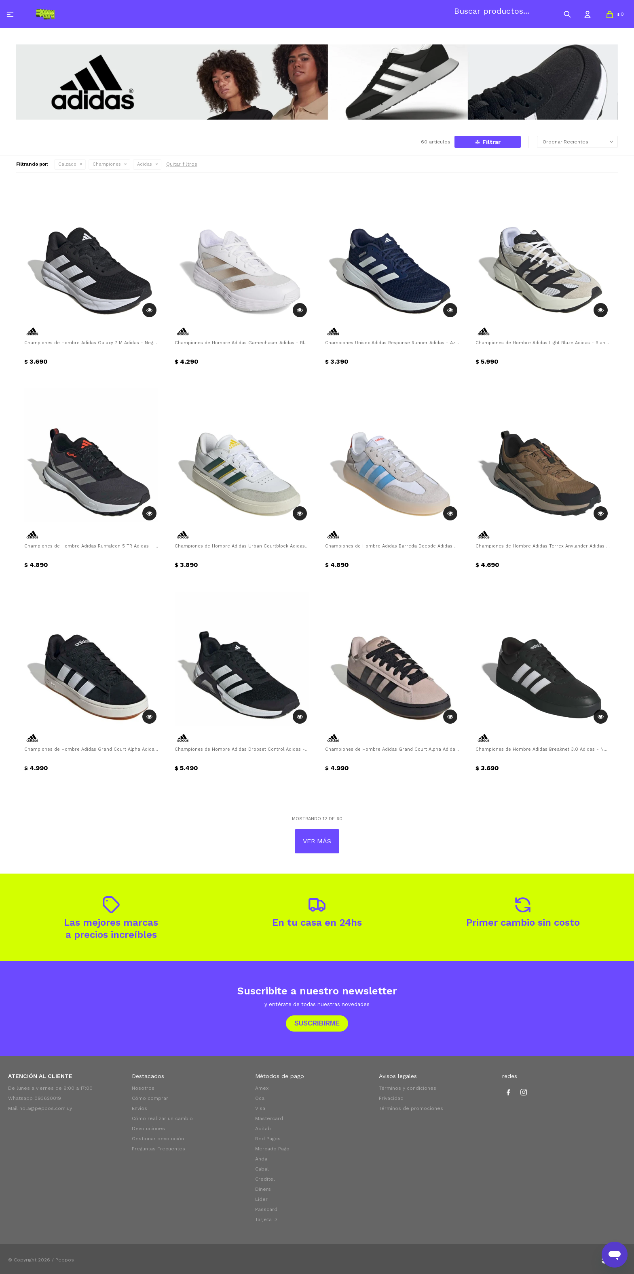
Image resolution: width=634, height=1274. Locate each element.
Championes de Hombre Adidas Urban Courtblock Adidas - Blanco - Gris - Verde (242, 546)
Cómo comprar (150, 1098)
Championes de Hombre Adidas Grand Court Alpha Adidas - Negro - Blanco (91, 749)
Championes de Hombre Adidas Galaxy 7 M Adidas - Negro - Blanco (91, 342)
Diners (263, 1189)
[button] (567, 14)
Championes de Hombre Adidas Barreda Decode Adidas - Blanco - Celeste (392, 546)
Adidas (144, 164)
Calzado (67, 164)
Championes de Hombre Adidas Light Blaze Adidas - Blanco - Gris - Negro (543, 342)
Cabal (262, 1169)
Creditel (265, 1179)
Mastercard (269, 1118)
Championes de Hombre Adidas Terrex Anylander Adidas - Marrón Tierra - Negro (543, 546)
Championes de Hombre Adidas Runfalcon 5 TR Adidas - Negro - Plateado (91, 546)
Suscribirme (317, 1023)
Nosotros (143, 1088)
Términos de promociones (411, 1108)
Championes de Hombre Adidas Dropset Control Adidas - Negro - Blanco (242, 749)
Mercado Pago (272, 1149)
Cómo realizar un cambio (162, 1118)
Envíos (139, 1108)
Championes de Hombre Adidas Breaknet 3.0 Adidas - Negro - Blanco (543, 749)
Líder (261, 1199)
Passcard (266, 1209)
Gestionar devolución (158, 1138)
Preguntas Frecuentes (158, 1149)
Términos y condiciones (407, 1088)
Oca (259, 1098)
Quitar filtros (181, 164)
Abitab (263, 1128)
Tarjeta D (266, 1219)
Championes (107, 164)
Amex (261, 1088)
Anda (261, 1159)
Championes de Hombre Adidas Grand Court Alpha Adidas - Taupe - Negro (392, 749)
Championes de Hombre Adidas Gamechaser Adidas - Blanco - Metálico (242, 342)
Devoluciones (148, 1128)
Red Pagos (268, 1138)
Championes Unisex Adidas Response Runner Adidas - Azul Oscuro (392, 342)
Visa (260, 1108)
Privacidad (391, 1098)
